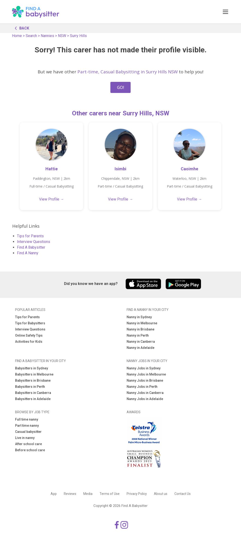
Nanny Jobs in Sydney (144, 368)
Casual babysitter (28, 432)
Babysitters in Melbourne (34, 374)
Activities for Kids (28, 341)
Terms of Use (110, 494)
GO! (120, 87)
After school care (28, 444)
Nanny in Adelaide (140, 348)
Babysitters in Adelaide (33, 399)
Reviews (70, 494)
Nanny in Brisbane (140, 329)
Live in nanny (25, 438)
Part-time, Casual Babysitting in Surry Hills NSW (127, 72)
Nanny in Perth (138, 335)
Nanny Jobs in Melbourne (146, 374)
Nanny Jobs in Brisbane (145, 380)
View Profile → (51, 199)
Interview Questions (33, 241)
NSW (62, 35)
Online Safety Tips (29, 335)
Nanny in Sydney (139, 317)
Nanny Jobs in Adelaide (145, 399)
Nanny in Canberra (141, 341)
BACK (20, 28)
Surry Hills (78, 35)
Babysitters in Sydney (31, 368)
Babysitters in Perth (30, 387)
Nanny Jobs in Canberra (145, 393)
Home (17, 35)
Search (31, 35)
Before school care (30, 450)
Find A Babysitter (31, 247)
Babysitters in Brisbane (33, 380)
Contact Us (182, 494)
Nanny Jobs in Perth (142, 387)
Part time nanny (27, 425)
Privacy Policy (137, 494)
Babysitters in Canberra (33, 393)
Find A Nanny (27, 253)
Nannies (47, 35)
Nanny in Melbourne (142, 323)
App (54, 494)
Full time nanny (26, 419)
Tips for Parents (30, 236)
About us (160, 494)
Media (87, 494)
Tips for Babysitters (30, 323)
